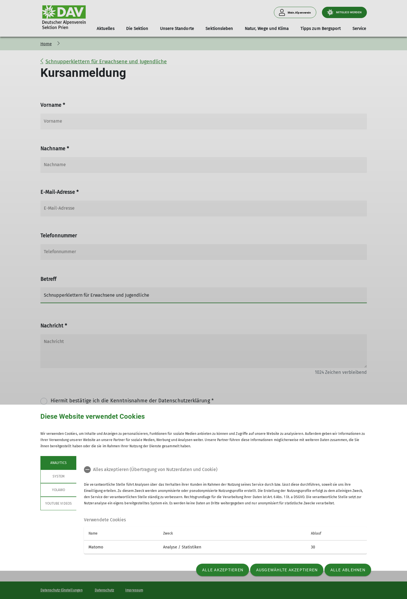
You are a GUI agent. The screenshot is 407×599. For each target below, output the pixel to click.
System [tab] (58, 476)
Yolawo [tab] (58, 490)
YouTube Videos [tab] (58, 503)
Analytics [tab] (58, 463)
